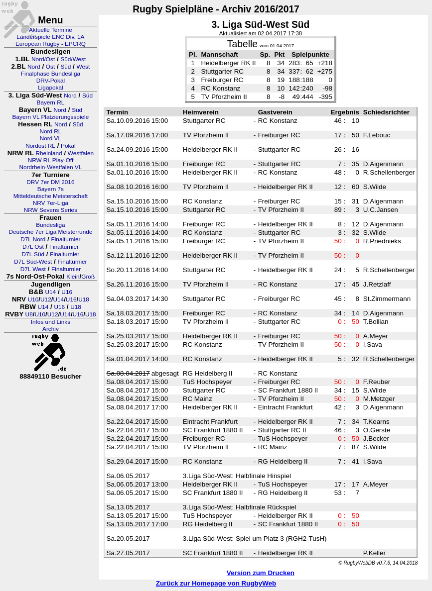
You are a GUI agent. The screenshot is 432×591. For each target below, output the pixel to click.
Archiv (50, 328)
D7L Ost (33, 246)
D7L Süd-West (33, 261)
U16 (66, 292)
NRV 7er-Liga (50, 202)
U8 (29, 314)
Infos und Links (50, 321)
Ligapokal (50, 87)
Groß (88, 276)
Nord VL (50, 138)
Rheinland (49, 153)
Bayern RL (51, 102)
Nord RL (50, 131)
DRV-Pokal (50, 80)
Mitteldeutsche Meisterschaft (50, 196)
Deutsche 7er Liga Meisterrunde (50, 231)
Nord (33, 66)
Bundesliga (50, 224)
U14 (50, 292)
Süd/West (73, 59)
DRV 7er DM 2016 (50, 182)
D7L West (33, 269)
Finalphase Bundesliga (50, 73)
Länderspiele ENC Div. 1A (50, 36)
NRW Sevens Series (50, 209)
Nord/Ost (43, 59)
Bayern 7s (50, 189)
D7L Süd (33, 254)
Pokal (68, 145)
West (83, 66)
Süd (65, 66)
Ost (50, 66)
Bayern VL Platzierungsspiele (50, 116)
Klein (72, 276)
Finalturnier (66, 239)
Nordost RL (40, 145)
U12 (45, 299)
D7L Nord (32, 239)
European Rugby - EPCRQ (50, 43)
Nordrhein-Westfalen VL (50, 167)
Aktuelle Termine (50, 29)
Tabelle (242, 44)
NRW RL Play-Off (51, 160)
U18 (83, 299)
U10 (33, 299)
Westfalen (81, 153)
